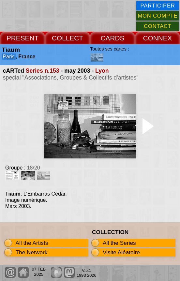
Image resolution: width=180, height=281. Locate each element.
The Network (32, 252)
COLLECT (67, 38)
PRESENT (22, 38)
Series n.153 (42, 70)
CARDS (113, 38)
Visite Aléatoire (121, 252)
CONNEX (157, 38)
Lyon (102, 70)
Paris (9, 56)
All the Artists (32, 243)
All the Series (119, 243)
